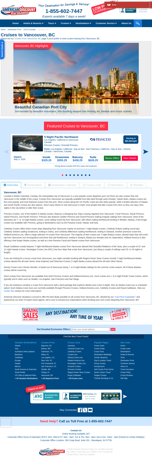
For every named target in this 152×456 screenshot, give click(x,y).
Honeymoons (99, 366)
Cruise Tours (99, 352)
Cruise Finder (99, 349)
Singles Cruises (100, 375)
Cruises (66, 23)
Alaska (17, 346)
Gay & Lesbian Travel (102, 360)
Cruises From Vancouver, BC (27, 38)
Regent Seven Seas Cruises (79, 372)
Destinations (83, 23)
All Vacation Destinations (26, 378)
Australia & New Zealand (24, 352)
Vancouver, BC (47, 375)
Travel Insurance (127, 369)
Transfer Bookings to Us (103, 378)
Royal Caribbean (74, 375)
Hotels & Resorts (33, 23)
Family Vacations (100, 357)
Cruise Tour (9, 291)
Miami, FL (45, 355)
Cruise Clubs (99, 346)
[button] (62, 175)
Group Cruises (100, 363)
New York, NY (46, 360)
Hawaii (17, 363)
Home (15, 23)
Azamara (71, 346)
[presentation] (6, 151)
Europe (18, 360)
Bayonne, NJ (46, 346)
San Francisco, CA (48, 366)
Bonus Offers (112, 158)
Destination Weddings (102, 355)
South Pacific (20, 372)
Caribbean (19, 357)
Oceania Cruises (74, 366)
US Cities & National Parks (25, 375)
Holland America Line (76, 360)
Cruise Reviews (127, 375)
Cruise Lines (125, 349)
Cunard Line (72, 355)
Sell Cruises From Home (104, 369)
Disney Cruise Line (75, 357)
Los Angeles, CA (47, 357)
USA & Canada (29, 29)
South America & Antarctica (25, 369)
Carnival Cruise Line (76, 349)
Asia (16, 349)
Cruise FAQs (126, 372)
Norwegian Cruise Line (77, 363)
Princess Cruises (74, 369)
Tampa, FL (45, 372)
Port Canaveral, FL (48, 363)
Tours (52, 23)
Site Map (124, 378)
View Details (129, 158)
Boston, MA (45, 349)
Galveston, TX (47, 352)
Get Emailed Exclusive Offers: (54, 329)
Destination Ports (14, 29)
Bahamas (18, 355)
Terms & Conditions (87, 454)
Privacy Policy (72, 454)
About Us (124, 366)
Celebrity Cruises (74, 352)
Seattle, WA (46, 369)
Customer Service (128, 363)
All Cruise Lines (75, 378)
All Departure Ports (50, 378)
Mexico (17, 366)
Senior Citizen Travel (102, 372)
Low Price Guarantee (125, 297)
